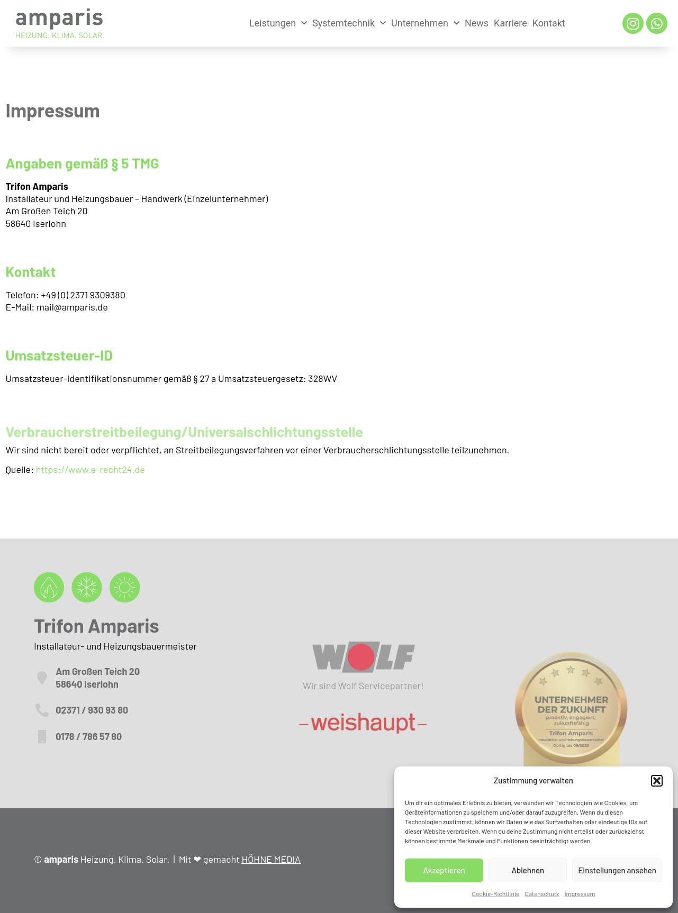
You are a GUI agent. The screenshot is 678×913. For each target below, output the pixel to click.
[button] (657, 780)
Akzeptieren (444, 870)
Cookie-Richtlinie (496, 893)
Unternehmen (425, 23)
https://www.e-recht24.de (90, 469)
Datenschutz (542, 893)
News (477, 23)
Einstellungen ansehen (617, 870)
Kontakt (548, 23)
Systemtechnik (349, 23)
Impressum (579, 893)
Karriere (510, 23)
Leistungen (278, 23)
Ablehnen (527, 870)
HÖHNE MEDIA (271, 859)
